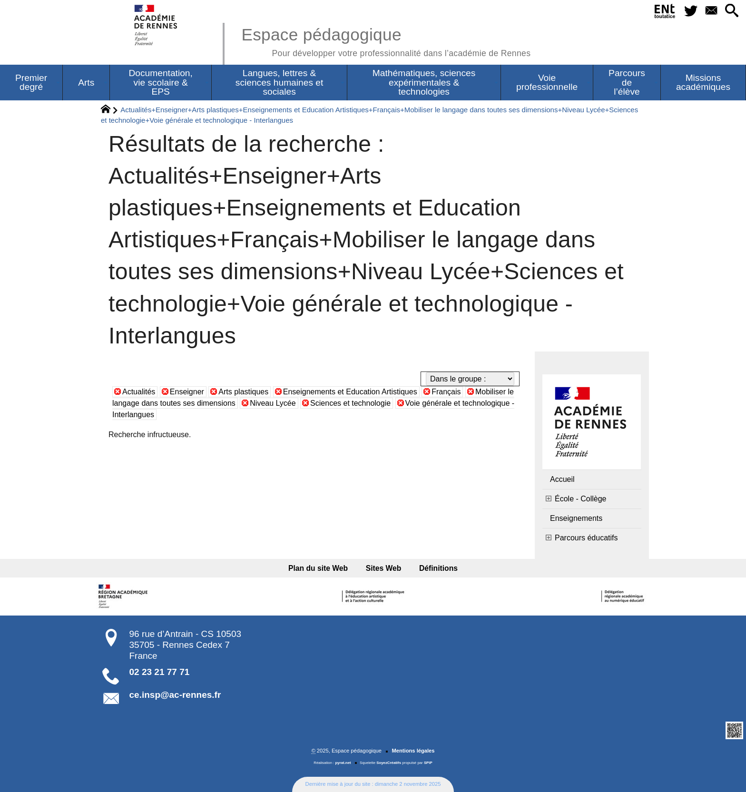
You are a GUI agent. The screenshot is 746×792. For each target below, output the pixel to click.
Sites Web (384, 568)
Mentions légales (413, 750)
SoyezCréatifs (388, 763)
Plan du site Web (319, 568)
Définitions (437, 568)
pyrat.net (343, 763)
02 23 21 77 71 (159, 672)
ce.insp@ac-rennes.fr (175, 695)
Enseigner (187, 392)
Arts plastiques (243, 392)
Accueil (562, 479)
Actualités (138, 392)
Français (446, 392)
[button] (731, 11)
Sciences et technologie (350, 403)
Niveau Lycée (272, 403)
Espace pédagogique (385, 40)
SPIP (428, 763)
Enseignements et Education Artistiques (350, 392)
